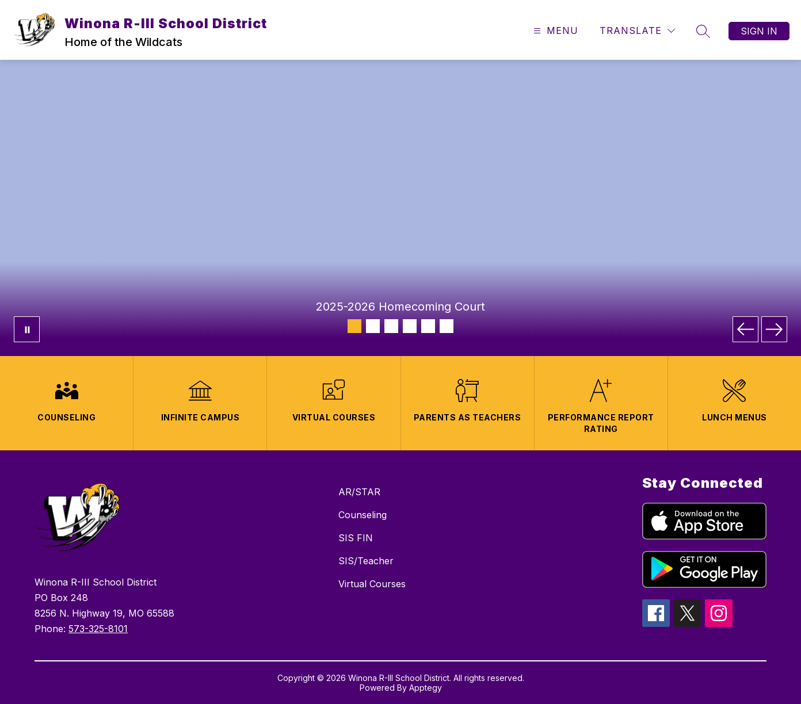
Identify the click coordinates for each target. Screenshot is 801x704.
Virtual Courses (372, 584)
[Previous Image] (745, 329)
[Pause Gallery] (27, 329)
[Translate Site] (637, 31)
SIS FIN (355, 538)
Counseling (362, 515)
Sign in (759, 31)
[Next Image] (774, 329)
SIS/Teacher (366, 561)
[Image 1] (354, 326)
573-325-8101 (98, 628)
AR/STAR (359, 492)
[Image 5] (428, 326)
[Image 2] (373, 326)
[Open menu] (554, 31)
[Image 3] (391, 326)
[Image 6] (446, 326)
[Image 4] (410, 326)
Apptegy (425, 687)
